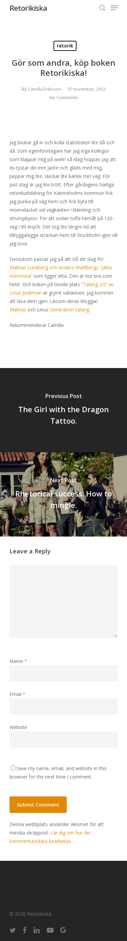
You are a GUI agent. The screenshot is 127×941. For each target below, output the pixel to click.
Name (18, 661)
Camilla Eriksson (44, 89)
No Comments (63, 97)
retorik (65, 45)
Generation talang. (70, 309)
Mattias (17, 309)
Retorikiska (28, 7)
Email (17, 694)
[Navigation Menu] (114, 7)
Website (18, 727)
